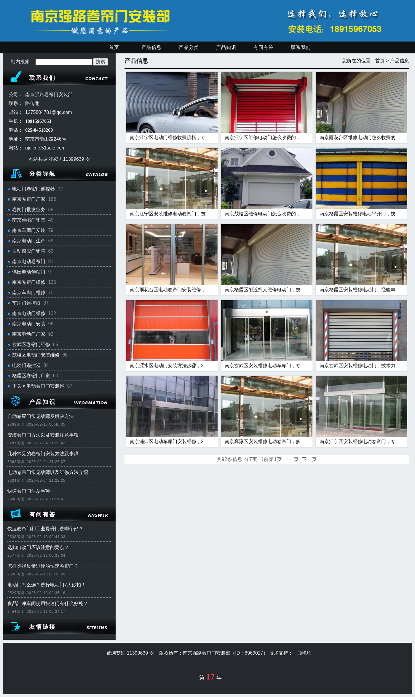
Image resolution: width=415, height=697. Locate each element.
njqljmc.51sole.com (45, 147)
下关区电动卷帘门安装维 (38, 386)
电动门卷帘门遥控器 (33, 188)
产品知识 (226, 47)
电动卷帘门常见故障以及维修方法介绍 (47, 472)
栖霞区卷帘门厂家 (31, 375)
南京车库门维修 (28, 292)
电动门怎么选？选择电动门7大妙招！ (46, 584)
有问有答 (263, 47)
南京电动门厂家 (28, 334)
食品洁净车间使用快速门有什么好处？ (47, 603)
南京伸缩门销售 (28, 219)
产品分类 (189, 47)
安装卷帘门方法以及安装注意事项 (43, 434)
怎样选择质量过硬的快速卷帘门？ (43, 566)
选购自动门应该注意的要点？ (38, 547)
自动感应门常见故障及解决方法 (40, 416)
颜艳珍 (304, 652)
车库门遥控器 (26, 302)
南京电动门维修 (28, 313)
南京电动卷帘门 (28, 261)
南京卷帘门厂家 (28, 199)
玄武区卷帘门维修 (31, 344)
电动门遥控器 (26, 365)
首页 (114, 47)
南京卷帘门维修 (28, 282)
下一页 (309, 459)
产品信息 (151, 47)
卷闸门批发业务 (28, 209)
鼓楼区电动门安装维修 (36, 354)
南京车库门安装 (28, 230)
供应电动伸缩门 (28, 271)
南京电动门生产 (28, 240)
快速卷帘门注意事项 (28, 491)
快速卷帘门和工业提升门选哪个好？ (45, 528)
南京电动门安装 (28, 323)
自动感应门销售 (28, 251)
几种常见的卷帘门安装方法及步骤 (43, 453)
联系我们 (301, 47)
